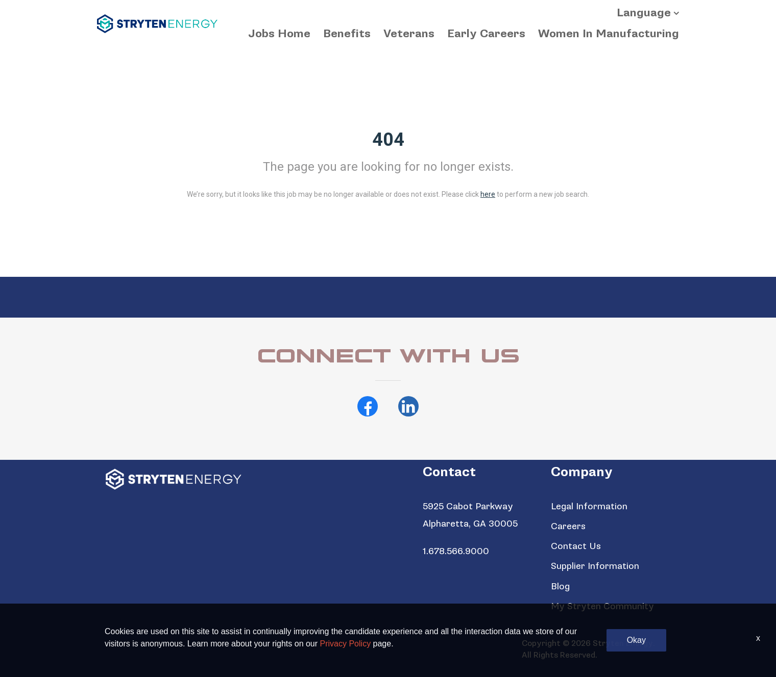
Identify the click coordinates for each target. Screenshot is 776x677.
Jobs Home (279, 34)
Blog (560, 586)
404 (388, 139)
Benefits (347, 34)
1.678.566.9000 (456, 551)
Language (644, 13)
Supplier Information (595, 566)
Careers (568, 526)
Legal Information (589, 506)
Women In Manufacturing (608, 34)
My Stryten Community (602, 606)
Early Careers (486, 34)
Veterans (408, 34)
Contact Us (576, 546)
